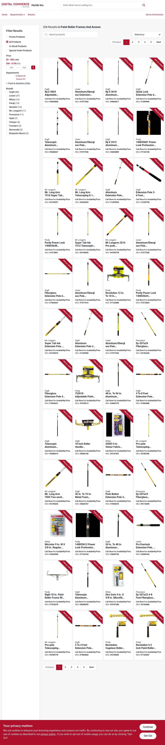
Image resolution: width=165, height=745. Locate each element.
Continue (148, 726)
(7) (13, 118)
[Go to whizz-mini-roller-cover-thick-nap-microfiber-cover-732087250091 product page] (118, 585)
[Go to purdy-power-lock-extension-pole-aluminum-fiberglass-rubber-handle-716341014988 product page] (57, 233)
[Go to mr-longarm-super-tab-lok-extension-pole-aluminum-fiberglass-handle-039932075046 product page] (57, 484)
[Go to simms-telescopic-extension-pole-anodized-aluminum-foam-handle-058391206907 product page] (57, 132)
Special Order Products (20, 50)
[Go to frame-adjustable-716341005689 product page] (118, 283)
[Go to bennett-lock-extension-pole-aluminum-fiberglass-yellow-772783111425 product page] (118, 484)
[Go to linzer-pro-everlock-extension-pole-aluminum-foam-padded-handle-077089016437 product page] (148, 535)
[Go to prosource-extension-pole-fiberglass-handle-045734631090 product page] (148, 585)
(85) (14, 92)
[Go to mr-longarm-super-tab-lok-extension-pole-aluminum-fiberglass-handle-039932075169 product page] (57, 183)
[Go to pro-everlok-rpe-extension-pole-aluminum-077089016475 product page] (118, 132)
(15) (14, 103)
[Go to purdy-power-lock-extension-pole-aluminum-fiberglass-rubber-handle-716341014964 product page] (148, 283)
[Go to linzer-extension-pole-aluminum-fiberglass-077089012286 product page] (88, 283)
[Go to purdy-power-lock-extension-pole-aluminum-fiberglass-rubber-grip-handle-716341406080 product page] (148, 132)
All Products (15, 42)
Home (5, 14)
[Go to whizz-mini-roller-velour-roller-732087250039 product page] (118, 434)
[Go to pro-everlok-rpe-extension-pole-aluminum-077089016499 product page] (57, 82)
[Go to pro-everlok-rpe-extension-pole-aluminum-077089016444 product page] (118, 535)
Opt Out (148, 735)
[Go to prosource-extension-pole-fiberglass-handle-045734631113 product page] (148, 334)
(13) (15, 107)
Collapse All (21, 76)
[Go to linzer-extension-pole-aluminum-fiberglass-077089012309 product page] (88, 132)
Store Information (154, 14)
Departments (16, 14)
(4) (14, 122)
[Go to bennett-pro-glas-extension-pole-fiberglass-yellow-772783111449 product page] (57, 283)
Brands (31, 14)
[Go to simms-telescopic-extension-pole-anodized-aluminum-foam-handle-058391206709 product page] (57, 434)
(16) (14, 99)
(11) (17, 110)
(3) (15, 126)
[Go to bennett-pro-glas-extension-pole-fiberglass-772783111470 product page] (57, 384)
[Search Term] (104, 5)
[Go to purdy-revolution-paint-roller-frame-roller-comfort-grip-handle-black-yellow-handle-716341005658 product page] (148, 635)
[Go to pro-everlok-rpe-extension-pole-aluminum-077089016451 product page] (88, 484)
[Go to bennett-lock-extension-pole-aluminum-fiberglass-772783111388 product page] (88, 635)
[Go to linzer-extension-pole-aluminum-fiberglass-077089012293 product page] (148, 233)
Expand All (20, 79)
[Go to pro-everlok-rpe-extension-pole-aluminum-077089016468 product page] (118, 384)
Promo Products (17, 37)
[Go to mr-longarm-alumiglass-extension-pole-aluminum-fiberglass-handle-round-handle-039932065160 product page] (88, 183)
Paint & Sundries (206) (19, 83)
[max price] (24, 67)
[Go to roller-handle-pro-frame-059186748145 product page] (88, 434)
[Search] (144, 5)
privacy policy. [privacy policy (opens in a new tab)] (48, 734)
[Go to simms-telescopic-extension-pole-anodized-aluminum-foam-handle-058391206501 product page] (88, 585)
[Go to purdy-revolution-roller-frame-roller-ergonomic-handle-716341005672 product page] (118, 635)
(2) (16, 129)
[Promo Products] (7, 37)
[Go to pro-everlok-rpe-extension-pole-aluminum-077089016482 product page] (118, 82)
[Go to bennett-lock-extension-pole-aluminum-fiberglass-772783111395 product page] (148, 384)
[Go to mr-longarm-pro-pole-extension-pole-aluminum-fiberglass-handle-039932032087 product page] (57, 635)
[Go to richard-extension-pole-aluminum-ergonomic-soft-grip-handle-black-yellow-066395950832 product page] (118, 183)
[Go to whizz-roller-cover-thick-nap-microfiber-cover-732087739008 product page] (57, 535)
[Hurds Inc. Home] (15, 5)
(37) (14, 95)
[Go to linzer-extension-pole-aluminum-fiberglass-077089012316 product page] (88, 82)
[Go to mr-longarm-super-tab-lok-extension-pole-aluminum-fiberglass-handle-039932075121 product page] (88, 233)
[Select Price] (33, 67)
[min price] (11, 67)
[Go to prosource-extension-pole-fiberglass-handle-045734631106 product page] (148, 484)
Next (159, 42)
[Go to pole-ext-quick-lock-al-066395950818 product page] (88, 334)
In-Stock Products (17, 46)
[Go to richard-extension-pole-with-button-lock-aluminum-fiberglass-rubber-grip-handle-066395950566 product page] (148, 183)
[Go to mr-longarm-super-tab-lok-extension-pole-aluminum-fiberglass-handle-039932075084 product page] (57, 334)
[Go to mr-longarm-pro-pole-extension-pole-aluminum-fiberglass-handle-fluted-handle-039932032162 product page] (118, 233)
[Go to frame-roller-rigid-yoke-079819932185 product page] (57, 585)
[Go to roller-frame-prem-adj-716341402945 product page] (88, 384)
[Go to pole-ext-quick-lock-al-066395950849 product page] (148, 82)
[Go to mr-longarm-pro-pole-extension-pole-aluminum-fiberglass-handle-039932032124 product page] (148, 434)
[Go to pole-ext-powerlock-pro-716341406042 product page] (88, 535)
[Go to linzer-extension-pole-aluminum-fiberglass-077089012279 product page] (118, 334)
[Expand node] (7, 83)
